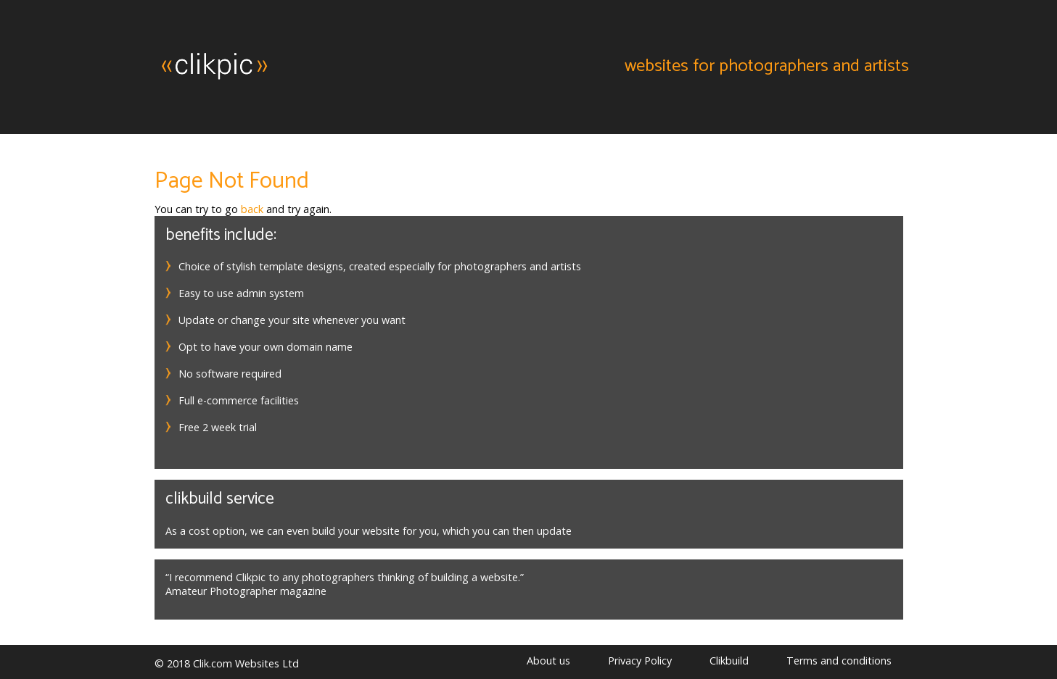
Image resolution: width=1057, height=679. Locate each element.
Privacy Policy (640, 660)
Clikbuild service (219, 499)
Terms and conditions (839, 660)
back (252, 209)
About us (548, 660)
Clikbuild (729, 660)
